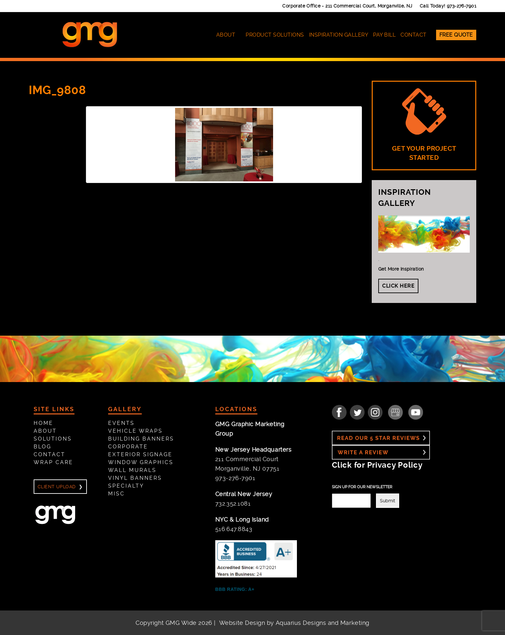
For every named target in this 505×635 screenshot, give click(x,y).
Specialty (126, 486)
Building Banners (141, 439)
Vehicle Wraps (135, 431)
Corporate (128, 446)
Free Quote (456, 35)
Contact (413, 35)
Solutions (53, 439)
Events (121, 423)
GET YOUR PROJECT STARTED (424, 124)
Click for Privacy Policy (377, 465)
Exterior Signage (140, 454)
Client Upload (56, 486)
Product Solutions (275, 35)
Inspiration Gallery (338, 35)
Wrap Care (53, 462)
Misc (116, 494)
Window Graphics (140, 462)
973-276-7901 (461, 5)
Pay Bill (384, 35)
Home (43, 423)
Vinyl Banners (135, 478)
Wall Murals (132, 470)
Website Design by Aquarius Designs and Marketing (294, 622)
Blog (42, 446)
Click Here (398, 286)
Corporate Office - (347, 5)
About (226, 35)
